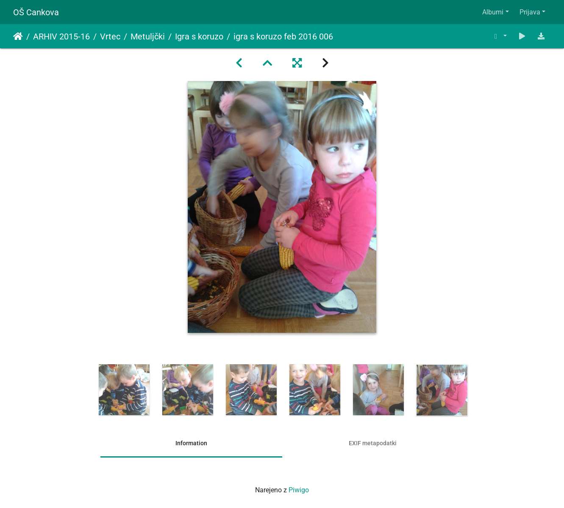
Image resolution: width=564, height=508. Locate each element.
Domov (18, 36)
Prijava (530, 12)
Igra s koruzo (199, 36)
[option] (124, 389)
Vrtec (110, 36)
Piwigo (299, 490)
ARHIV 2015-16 (61, 36)
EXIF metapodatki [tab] (373, 443)
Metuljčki (148, 36)
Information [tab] (191, 443)
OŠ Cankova (36, 12)
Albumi (492, 12)
